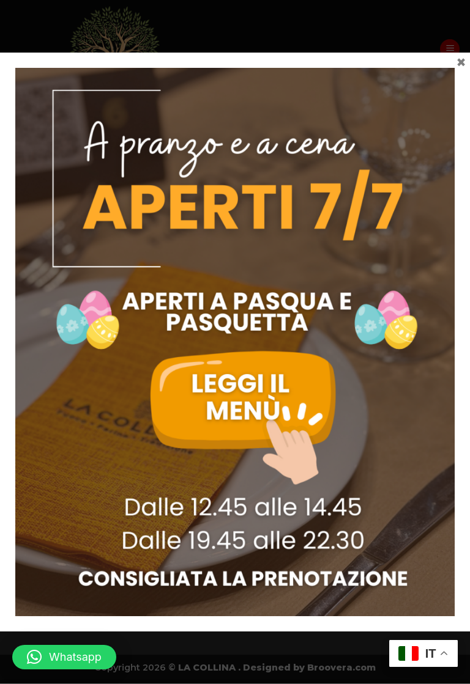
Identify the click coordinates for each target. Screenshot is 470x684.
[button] (64, 657)
